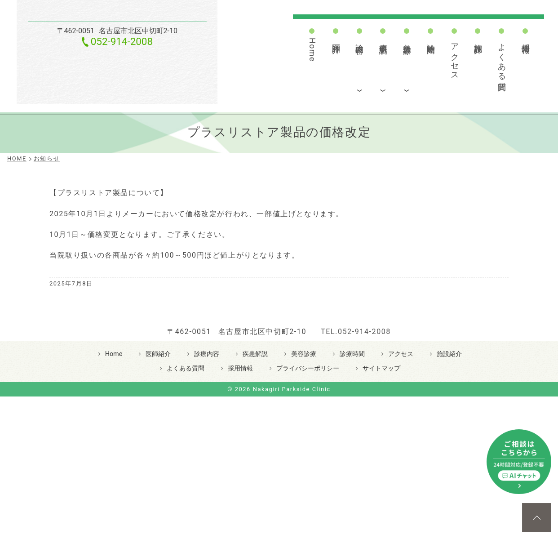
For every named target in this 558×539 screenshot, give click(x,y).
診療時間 (430, 39)
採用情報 (525, 39)
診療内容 (359, 39)
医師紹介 (336, 39)
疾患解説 (383, 39)
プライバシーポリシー (307, 453)
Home (312, 50)
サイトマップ (381, 453)
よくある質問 (501, 58)
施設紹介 (478, 39)
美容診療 (407, 39)
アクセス (454, 57)
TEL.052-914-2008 (356, 416)
